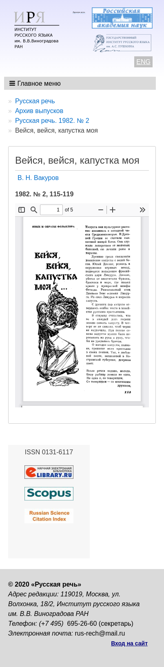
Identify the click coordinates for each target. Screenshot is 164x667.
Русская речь (35, 101)
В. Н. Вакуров (38, 177)
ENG (143, 61)
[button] (35, 83)
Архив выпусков (39, 110)
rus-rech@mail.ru (100, 633)
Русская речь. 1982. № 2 (52, 120)
